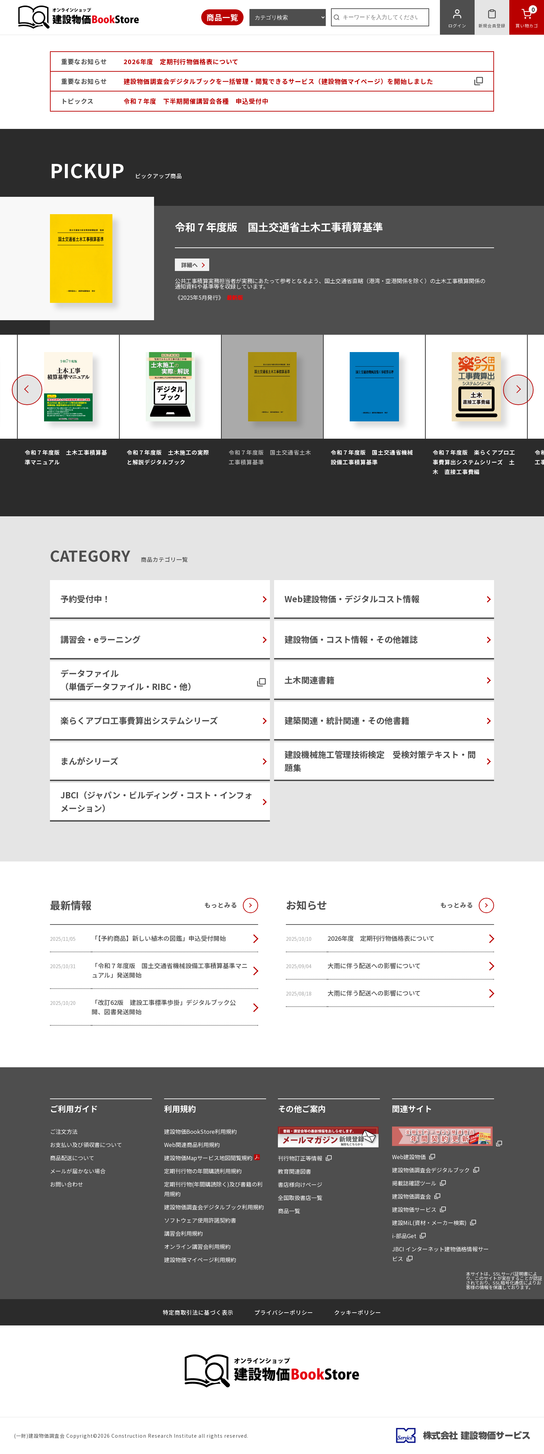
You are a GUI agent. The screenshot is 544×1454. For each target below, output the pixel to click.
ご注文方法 (64, 1131)
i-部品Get (404, 1236)
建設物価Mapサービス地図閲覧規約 (212, 1158)
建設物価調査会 (411, 1196)
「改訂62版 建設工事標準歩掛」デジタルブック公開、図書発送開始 (164, 1007)
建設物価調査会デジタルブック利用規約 (214, 1207)
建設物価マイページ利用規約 (200, 1259)
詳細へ (189, 265)
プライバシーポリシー (283, 1312)
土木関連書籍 (309, 680)
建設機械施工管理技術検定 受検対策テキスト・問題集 (380, 760)
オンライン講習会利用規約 (197, 1246)
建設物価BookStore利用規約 (200, 1131)
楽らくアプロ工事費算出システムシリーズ (139, 720)
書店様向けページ (300, 1184)
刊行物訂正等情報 (300, 1158)
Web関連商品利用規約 (192, 1144)
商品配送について (72, 1158)
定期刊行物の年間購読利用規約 (203, 1171)
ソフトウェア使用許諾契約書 (200, 1220)
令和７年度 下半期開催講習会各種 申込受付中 (196, 100)
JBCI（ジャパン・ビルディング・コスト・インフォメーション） (156, 801)
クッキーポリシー (357, 1312)
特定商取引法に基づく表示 (198, 1312)
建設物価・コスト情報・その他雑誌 (351, 639)
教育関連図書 (294, 1171)
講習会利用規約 (183, 1233)
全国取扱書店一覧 (300, 1197)
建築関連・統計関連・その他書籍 (346, 720)
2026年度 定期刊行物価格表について (181, 61)
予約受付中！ (85, 599)
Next (531, 389)
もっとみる (220, 904)
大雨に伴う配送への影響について (374, 965)
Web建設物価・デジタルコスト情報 (351, 599)
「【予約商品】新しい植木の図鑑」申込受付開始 (159, 938)
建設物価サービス (414, 1209)
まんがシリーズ (89, 761)
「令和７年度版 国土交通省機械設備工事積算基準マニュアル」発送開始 (170, 970)
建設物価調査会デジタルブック (431, 1170)
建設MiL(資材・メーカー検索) (429, 1222)
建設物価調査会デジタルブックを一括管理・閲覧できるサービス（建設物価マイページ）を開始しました (278, 81)
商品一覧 (222, 17)
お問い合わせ (66, 1184)
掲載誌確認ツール (414, 1183)
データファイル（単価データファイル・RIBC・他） (128, 679)
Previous (40, 389)
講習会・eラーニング (100, 639)
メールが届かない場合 (77, 1171)
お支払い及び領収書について (86, 1144)
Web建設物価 (409, 1157)
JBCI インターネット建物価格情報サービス (440, 1254)
